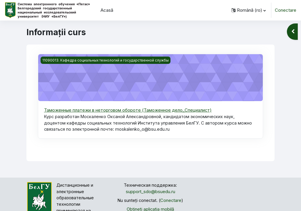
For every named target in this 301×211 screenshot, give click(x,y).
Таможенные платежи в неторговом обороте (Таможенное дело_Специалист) (128, 110)
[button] (248, 10)
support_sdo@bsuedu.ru (150, 192)
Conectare (285, 10)
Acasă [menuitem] (107, 10)
